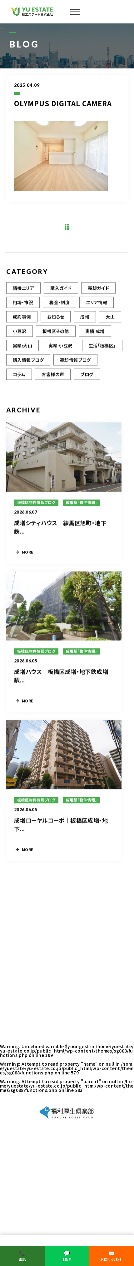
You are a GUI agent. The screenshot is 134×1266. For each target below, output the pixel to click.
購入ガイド (61, 289)
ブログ (86, 375)
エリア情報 (96, 303)
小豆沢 (19, 332)
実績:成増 (95, 332)
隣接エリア (23, 289)
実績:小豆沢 (60, 346)
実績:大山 (22, 346)
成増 (84, 318)
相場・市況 (23, 303)
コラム (19, 375)
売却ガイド (98, 289)
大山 (110, 318)
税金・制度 (59, 303)
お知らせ (55, 318)
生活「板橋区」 (102, 346)
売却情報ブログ (75, 361)
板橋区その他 (55, 332)
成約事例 (22, 318)
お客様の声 (53, 375)
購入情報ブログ (28, 361)
